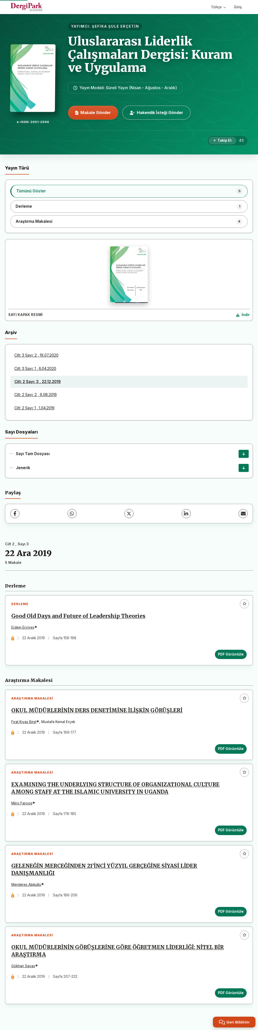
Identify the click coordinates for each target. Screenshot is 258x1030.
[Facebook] (14, 513)
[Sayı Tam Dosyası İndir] (244, 454)
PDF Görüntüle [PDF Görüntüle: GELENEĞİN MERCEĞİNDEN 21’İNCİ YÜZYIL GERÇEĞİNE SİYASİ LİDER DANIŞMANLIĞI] (230, 913)
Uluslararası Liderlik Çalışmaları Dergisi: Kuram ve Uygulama (150, 54)
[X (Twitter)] (129, 513)
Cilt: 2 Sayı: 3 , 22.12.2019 (37, 381)
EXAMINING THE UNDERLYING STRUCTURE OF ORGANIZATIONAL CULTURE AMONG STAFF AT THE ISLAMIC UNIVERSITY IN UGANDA (116, 789)
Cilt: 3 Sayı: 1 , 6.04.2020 (35, 368)
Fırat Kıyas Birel (24, 723)
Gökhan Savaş (23, 968)
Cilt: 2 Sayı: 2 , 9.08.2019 (35, 394)
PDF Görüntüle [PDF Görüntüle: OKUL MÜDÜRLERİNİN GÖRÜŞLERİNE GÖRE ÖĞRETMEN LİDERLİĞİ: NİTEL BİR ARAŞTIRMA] (230, 995)
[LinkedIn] (186, 513)
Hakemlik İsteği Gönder (156, 112)
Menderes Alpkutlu (26, 886)
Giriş (238, 7)
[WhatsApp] (72, 513)
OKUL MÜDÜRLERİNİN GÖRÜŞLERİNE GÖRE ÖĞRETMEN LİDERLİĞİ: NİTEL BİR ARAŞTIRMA (118, 953)
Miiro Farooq (22, 804)
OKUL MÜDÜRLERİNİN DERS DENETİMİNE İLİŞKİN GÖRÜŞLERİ (97, 711)
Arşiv (11, 332)
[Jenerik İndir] (244, 468)
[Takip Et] (222, 140)
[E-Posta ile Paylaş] (243, 513)
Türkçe (218, 7)
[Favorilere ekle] (244, 603)
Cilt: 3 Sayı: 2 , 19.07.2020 (36, 355)
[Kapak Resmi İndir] (243, 315)
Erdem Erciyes (23, 628)
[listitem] (129, 191)
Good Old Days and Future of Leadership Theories (79, 616)
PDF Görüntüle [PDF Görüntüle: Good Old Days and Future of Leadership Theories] (230, 654)
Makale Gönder (93, 112)
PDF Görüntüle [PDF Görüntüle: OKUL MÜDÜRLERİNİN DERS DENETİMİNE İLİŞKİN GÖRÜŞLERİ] (230, 749)
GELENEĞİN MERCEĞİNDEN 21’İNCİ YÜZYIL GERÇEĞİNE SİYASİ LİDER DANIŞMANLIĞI (104, 871)
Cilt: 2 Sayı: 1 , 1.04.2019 (34, 408)
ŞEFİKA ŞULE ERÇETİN (115, 26)
